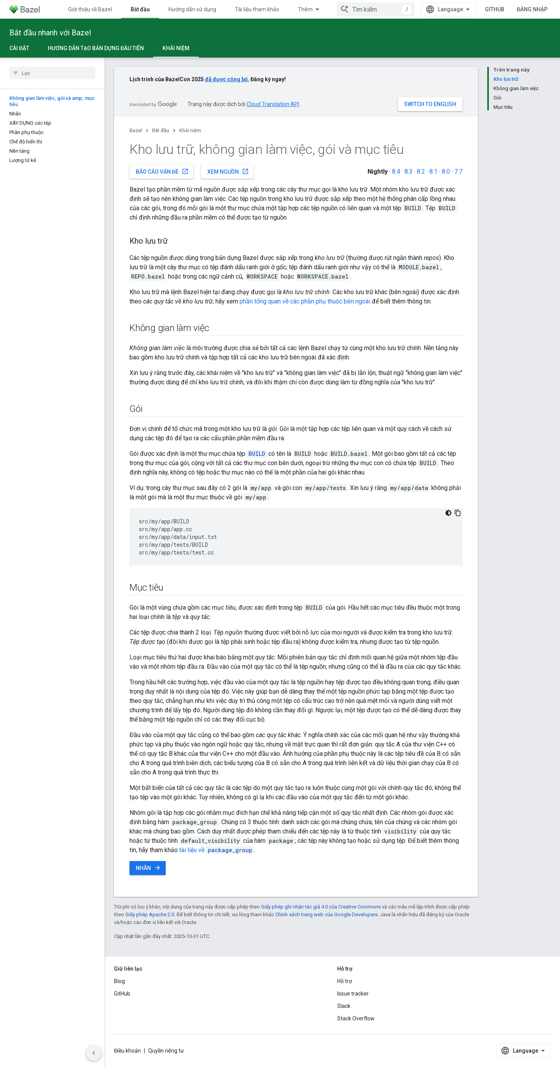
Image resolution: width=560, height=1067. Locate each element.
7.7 (458, 171)
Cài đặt (19, 48)
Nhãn (148, 867)
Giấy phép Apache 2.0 (149, 914)
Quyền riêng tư (166, 1051)
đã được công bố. (227, 79)
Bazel (136, 130)
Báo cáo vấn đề (162, 171)
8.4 (396, 171)
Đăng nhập (532, 9)
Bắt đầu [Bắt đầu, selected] (140, 9)
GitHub (494, 9)
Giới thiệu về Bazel (90, 9)
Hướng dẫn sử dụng (192, 9)
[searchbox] (52, 73)
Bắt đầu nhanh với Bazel (50, 32)
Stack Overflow (355, 1018)
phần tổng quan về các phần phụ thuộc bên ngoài (305, 301)
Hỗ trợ (344, 981)
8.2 (421, 171)
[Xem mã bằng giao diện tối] (448, 513)
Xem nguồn (228, 171)
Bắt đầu (160, 130)
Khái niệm (190, 130)
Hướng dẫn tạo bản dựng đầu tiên (96, 48)
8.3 (408, 171)
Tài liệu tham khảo (257, 9)
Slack (343, 1006)
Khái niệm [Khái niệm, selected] (176, 48)
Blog (119, 981)
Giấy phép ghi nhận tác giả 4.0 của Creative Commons (321, 907)
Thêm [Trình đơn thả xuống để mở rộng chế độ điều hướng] (305, 9)
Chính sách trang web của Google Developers (326, 914)
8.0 (446, 171)
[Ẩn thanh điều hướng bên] (94, 1053)
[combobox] (376, 9)
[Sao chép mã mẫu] (457, 513)
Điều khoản (127, 1051)
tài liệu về (216, 850)
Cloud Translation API (273, 104)
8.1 (433, 171)
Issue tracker (353, 993)
